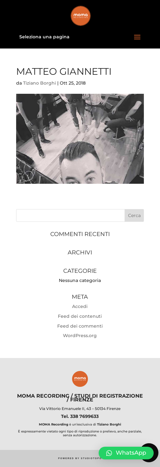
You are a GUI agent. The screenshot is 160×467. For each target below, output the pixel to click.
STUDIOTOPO (91, 458)
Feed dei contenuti (80, 316)
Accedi (80, 306)
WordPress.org (80, 335)
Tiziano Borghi (39, 83)
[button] (126, 453)
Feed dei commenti (80, 326)
